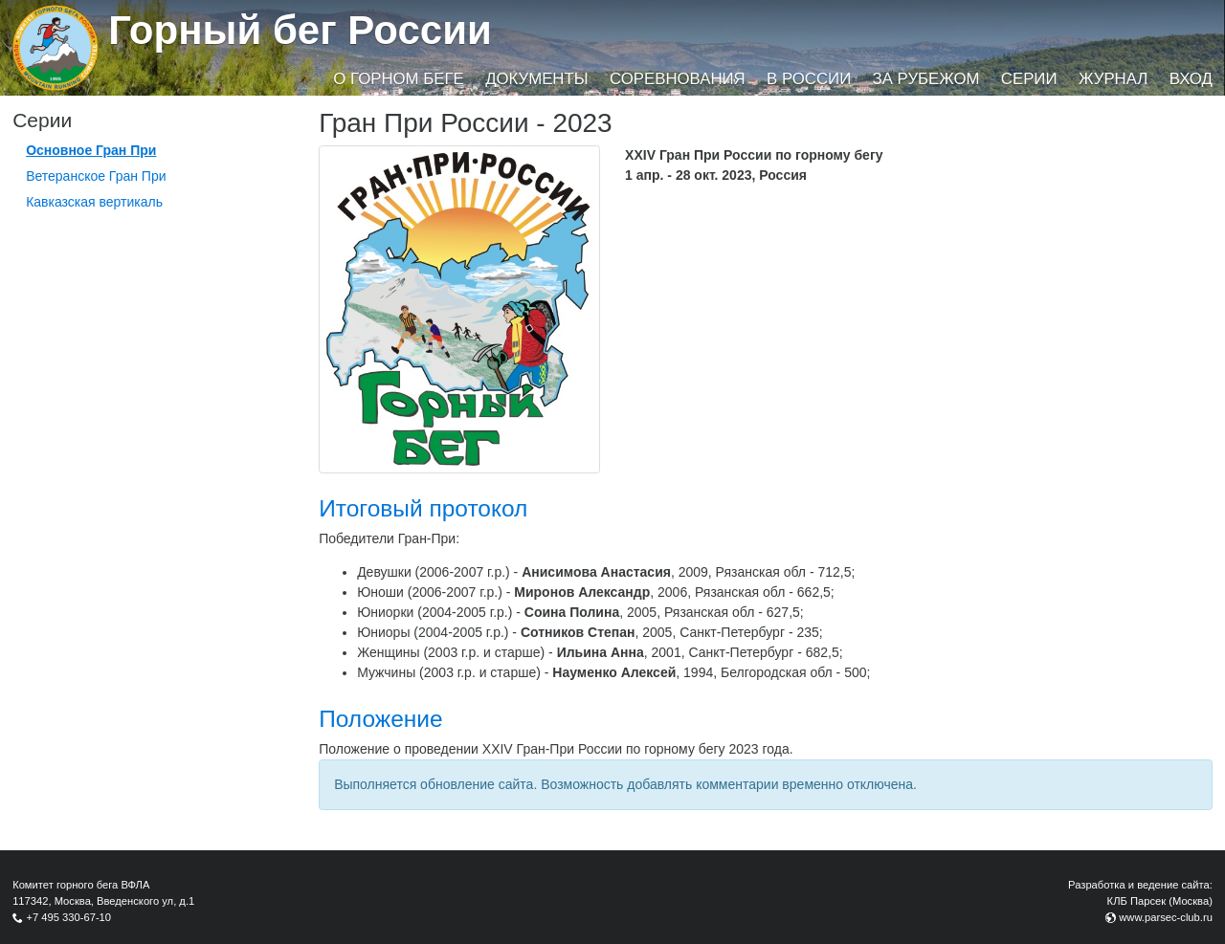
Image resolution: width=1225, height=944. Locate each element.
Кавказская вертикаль (94, 201)
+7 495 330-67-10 (68, 917)
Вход (1191, 79)
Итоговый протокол (423, 508)
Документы (536, 79)
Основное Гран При (91, 150)
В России (809, 79)
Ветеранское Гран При (96, 176)
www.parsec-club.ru (1166, 917)
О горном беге (398, 79)
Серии (1029, 79)
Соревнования (678, 79)
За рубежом (926, 79)
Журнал (1113, 79)
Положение (380, 719)
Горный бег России (300, 30)
